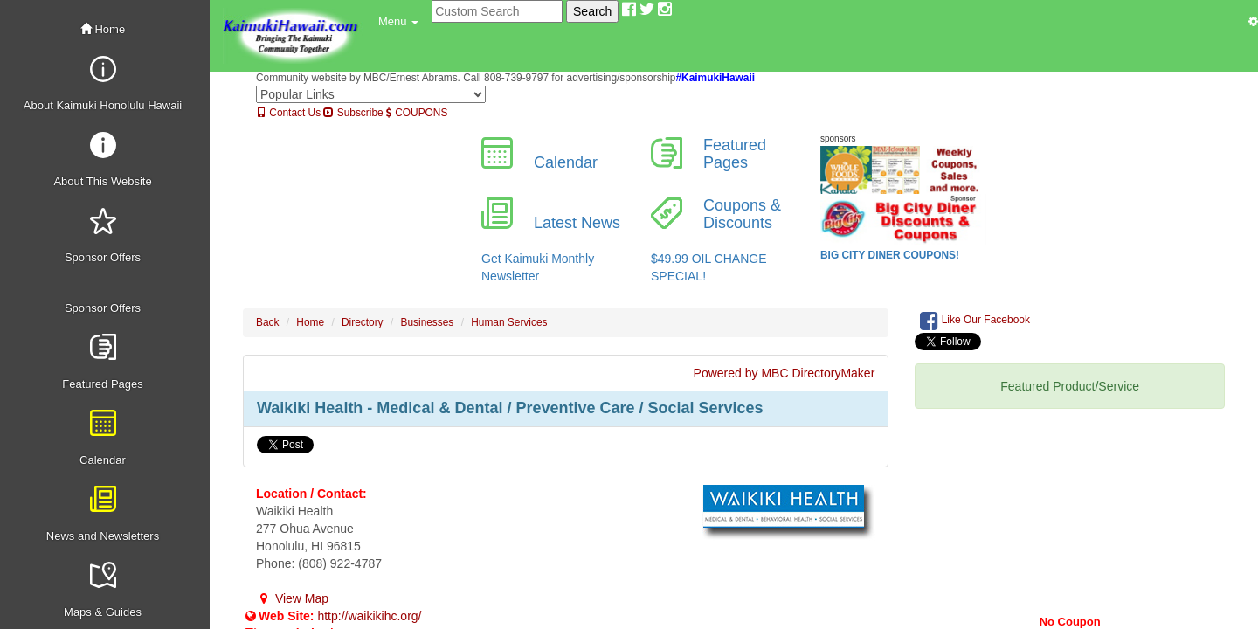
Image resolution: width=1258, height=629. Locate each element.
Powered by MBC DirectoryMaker (784, 373)
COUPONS (416, 113)
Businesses (427, 322)
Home (102, 29)
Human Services (509, 322)
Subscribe (353, 113)
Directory (363, 322)
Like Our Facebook (975, 320)
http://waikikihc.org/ (369, 616)
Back (267, 322)
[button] (398, 22)
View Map (292, 598)
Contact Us (288, 113)
